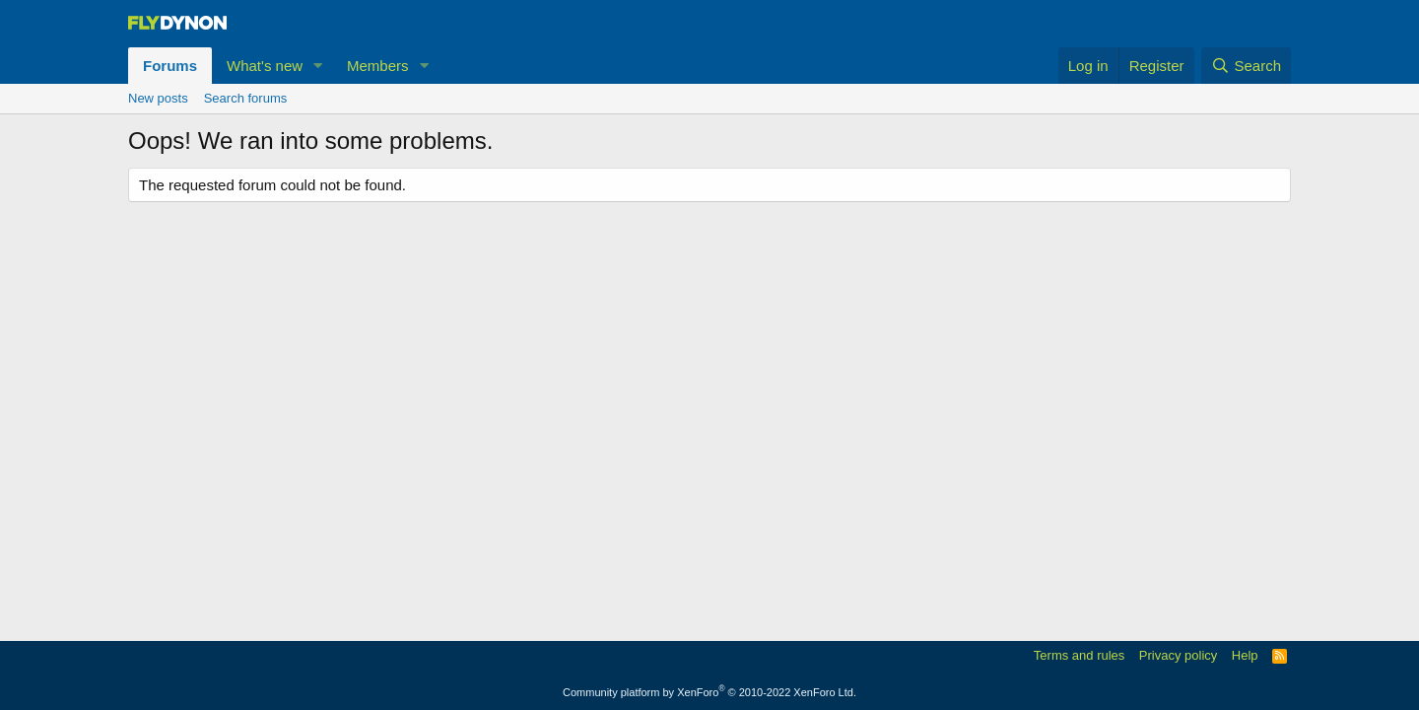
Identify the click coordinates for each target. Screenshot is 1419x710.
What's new (265, 65)
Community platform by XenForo (709, 692)
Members (378, 65)
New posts (158, 98)
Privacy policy (1178, 655)
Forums (170, 65)
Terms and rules (1079, 655)
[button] (318, 65)
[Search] (1246, 65)
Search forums (246, 98)
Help (1245, 655)
